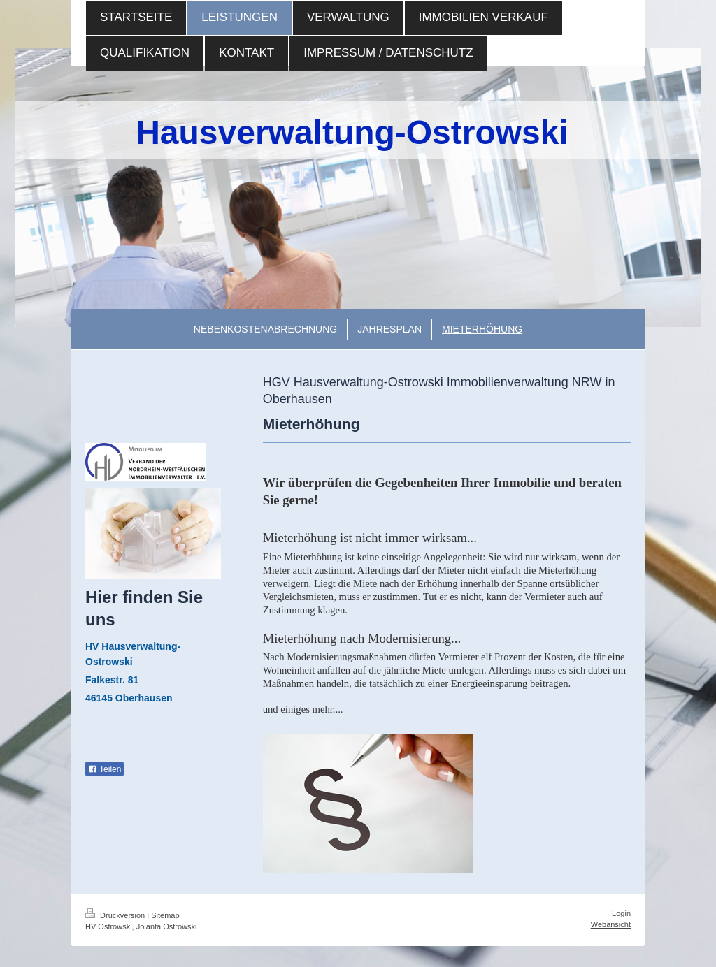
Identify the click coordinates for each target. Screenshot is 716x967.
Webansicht (611, 924)
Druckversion (116, 915)
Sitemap (165, 915)
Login (621, 913)
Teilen (104, 769)
